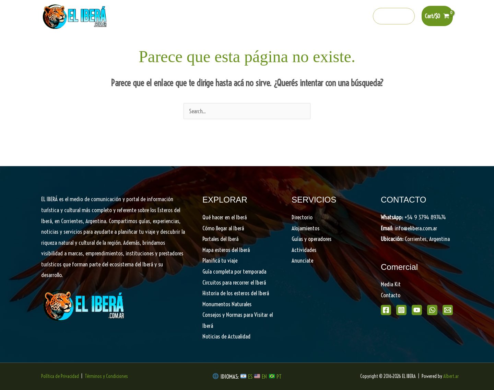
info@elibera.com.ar (416, 228)
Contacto (390, 295)
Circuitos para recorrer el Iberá (234, 282)
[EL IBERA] (75, 15)
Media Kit (391, 284)
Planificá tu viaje (219, 260)
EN (264, 376)
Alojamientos (305, 228)
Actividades (304, 249)
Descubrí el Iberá (249, 44)
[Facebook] (304, 16)
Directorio (345, 44)
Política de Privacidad (60, 376)
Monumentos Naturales (226, 304)
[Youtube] (333, 16)
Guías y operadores (311, 238)
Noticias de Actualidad (226, 336)
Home (93, 44)
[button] (394, 16)
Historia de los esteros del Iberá (235, 293)
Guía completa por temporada (234, 271)
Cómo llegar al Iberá (223, 228)
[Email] (448, 310)
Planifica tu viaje (302, 44)
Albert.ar (451, 376)
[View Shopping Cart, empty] (437, 16)
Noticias (376, 44)
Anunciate (302, 260)
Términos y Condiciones (106, 376)
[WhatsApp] (432, 310)
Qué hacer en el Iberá (136, 44)
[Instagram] (319, 16)
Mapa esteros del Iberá (226, 249)
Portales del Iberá (194, 44)
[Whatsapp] (348, 16)
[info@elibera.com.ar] (363, 16)
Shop (402, 44)
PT (279, 376)
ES (251, 376)
